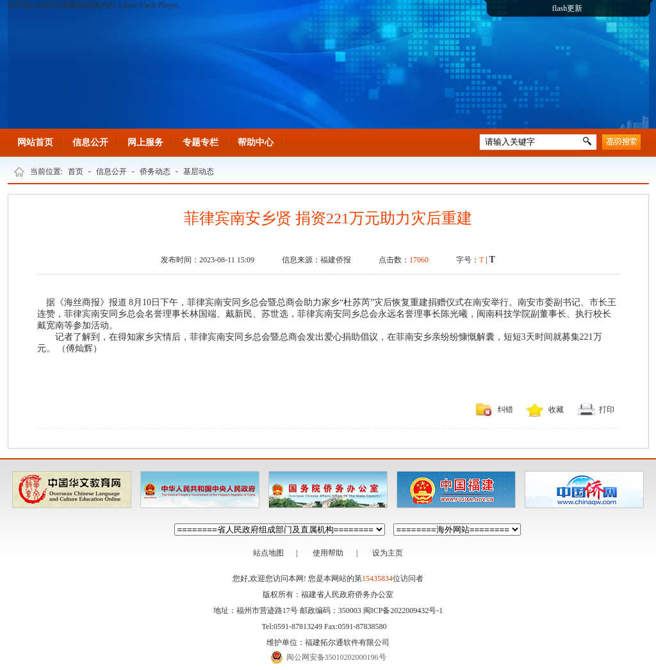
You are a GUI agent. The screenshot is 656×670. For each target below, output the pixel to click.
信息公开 (90, 142)
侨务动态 (155, 171)
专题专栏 (200, 142)
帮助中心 (256, 142)
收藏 (556, 409)
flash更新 (567, 8)
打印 (606, 409)
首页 (75, 171)
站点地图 (268, 552)
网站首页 (35, 142)
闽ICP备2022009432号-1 (403, 610)
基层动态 (198, 171)
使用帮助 (328, 552)
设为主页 (387, 552)
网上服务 (145, 142)
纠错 (505, 409)
